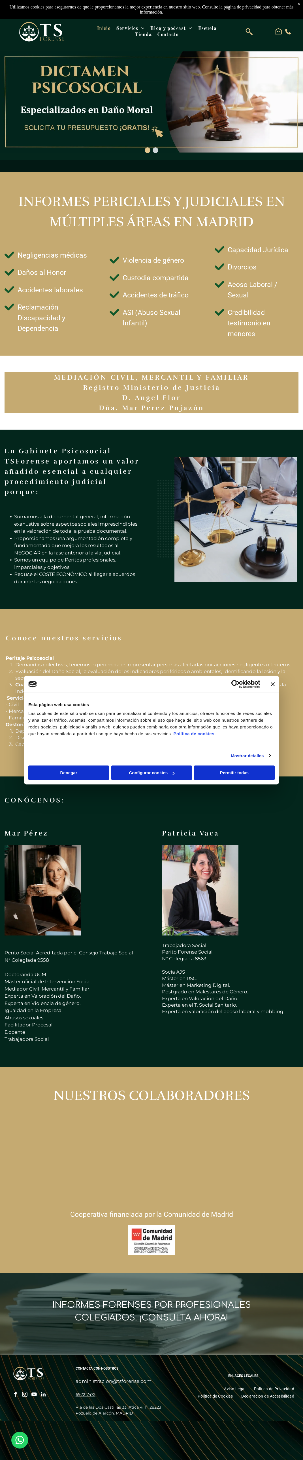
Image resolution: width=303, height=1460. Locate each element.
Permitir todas (234, 772)
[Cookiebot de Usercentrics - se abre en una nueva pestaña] (235, 684)
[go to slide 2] (155, 150)
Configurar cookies (151, 772)
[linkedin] (43, 1395)
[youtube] (34, 1395)
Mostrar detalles (247, 755)
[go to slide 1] (147, 150)
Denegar (68, 772)
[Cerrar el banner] (273, 684)
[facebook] (15, 1395)
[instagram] (25, 1395)
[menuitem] (103, 28)
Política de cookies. (194, 733)
